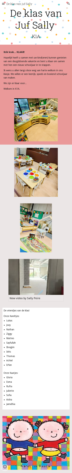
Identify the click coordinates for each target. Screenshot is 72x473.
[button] (3, 3)
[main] (36, 23)
